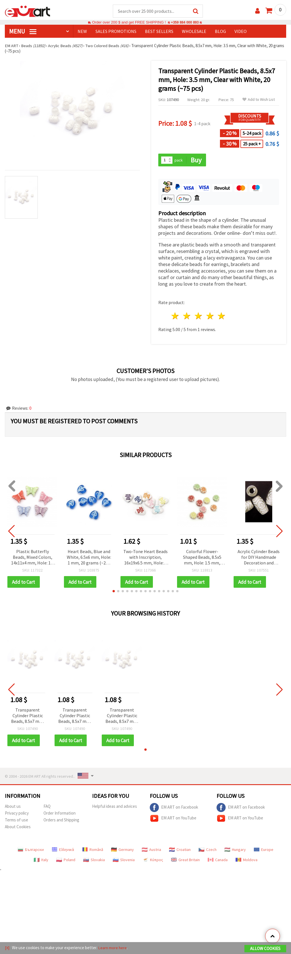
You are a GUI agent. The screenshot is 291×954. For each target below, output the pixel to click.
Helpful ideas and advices (114, 807)
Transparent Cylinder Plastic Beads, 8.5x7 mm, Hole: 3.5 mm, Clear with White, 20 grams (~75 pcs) (27, 716)
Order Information (59, 814)
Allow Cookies (265, 948)
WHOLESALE (194, 31)
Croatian (180, 850)
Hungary (235, 850)
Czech (208, 850)
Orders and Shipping (61, 820)
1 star (175, 316)
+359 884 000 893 (185, 22)
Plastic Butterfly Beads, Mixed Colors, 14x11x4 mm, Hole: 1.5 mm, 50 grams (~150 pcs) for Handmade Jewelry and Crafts (32, 558)
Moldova (246, 860)
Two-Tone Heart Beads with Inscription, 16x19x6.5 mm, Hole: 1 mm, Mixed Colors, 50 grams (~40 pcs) (145, 558)
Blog (220, 31)
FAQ (47, 807)
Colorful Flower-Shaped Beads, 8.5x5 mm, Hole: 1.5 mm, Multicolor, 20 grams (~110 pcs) (202, 558)
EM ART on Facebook (174, 808)
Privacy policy (17, 814)
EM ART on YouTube (173, 819)
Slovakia (94, 860)
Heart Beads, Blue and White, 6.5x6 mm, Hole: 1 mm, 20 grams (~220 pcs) (89, 558)
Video (240, 31)
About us (13, 807)
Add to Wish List (258, 100)
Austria (151, 850)
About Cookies (18, 827)
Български (31, 850)
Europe (263, 850)
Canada (218, 860)
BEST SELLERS (159, 31)
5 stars (222, 316)
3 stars (198, 316)
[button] (114, 592)
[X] (7, 948)
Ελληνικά (63, 850)
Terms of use (16, 820)
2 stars (187, 316)
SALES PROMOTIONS (115, 31)
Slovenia (124, 860)
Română (92, 850)
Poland (65, 860)
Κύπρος (153, 860)
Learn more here (113, 948)
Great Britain (185, 860)
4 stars (210, 316)
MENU (22, 31)
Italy (41, 860)
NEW (82, 31)
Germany (122, 850)
